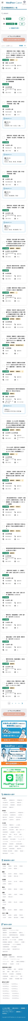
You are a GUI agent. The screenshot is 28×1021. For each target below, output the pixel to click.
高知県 (21, 909)
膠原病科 (5, 807)
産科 (10, 834)
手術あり (17, 942)
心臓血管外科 (12, 812)
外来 (4, 969)
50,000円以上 (14, 986)
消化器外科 (5, 815)
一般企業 (11, 964)
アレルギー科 (21, 839)
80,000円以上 (6, 991)
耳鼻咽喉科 (5, 832)
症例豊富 (21, 939)
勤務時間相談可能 (13, 935)
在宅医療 (5, 825)
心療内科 (10, 846)
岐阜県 (4, 889)
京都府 (9, 894)
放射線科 (11, 844)
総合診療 (11, 829)
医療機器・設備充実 (7, 942)
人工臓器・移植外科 (14, 827)
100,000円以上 (6, 993)
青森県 (9, 866)
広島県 (21, 902)
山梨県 (4, 884)
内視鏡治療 (5, 976)
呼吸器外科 (20, 812)
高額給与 (5, 930)
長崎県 (15, 915)
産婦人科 (5, 834)
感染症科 (19, 805)
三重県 (21, 889)
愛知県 (15, 889)
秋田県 (4, 868)
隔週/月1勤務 (15, 937)
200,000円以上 (15, 998)
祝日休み (5, 935)
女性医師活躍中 (6, 944)
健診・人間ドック (20, 829)
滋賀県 (4, 894)
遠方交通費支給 (13, 932)
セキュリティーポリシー (8, 1011)
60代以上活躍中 (6, 949)
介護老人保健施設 (20, 961)
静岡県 (9, 889)
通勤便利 (5, 932)
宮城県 (21, 866)
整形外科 (5, 817)
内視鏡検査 (18, 974)
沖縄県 (22, 917)
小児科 (18, 832)
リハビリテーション (15, 959)
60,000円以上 (6, 988)
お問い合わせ (15, 1008)
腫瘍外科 (5, 829)
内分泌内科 (5, 805)
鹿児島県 (16, 917)
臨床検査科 (5, 853)
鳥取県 (4, 902)
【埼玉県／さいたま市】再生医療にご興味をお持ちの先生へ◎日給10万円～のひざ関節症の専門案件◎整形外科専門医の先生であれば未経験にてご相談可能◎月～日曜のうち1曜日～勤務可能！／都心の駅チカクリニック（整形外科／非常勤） (15, 427)
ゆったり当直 (13, 939)
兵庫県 (21, 894)
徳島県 (4, 909)
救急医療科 (5, 839)
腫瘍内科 (11, 807)
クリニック (5, 959)
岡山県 (15, 902)
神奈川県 (16, 876)
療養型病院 (12, 957)
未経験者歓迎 (6, 946)
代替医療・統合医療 (7, 851)
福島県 (15, 868)
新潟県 (4, 881)
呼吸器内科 (19, 800)
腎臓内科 (11, 825)
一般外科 (5, 812)
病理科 (16, 851)
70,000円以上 (14, 988)
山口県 (4, 904)
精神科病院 (19, 957)
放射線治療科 (19, 844)
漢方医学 (5, 848)
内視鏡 (22, 942)
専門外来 (5, 974)
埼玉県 (21, 873)
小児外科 (20, 815)
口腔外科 (11, 819)
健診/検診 (5, 939)
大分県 (4, 917)
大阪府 (15, 894)
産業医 (16, 846)
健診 (12, 961)
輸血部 (21, 851)
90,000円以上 (14, 991)
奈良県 (4, 897)
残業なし (21, 932)
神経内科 (19, 802)
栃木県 (9, 873)
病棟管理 (9, 969)
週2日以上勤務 (6, 937)
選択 (22, 19)
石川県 (15, 881)
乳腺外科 (5, 819)
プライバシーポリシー (7, 1010)
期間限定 (22, 935)
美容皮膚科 (12, 848)
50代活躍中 (14, 946)
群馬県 (15, 873)
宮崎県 (9, 917)
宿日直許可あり (16, 949)
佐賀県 (9, 915)
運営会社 (18, 1011)
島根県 (9, 902)
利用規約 (23, 1008)
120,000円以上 (15, 993)
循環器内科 (12, 800)
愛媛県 (15, 909)
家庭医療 (12, 805)
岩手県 (15, 866)
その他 (12, 853)
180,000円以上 (6, 998)
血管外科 (18, 819)
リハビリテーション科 (15, 841)
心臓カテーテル (14, 976)
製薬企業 (5, 964)
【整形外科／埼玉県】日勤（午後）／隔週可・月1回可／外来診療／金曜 (15, 138)
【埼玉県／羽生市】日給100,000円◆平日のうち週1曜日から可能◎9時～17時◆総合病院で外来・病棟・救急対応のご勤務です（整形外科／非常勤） (15, 314)
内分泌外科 (18, 817)
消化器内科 (5, 802)
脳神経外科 (13, 815)
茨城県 (4, 873)
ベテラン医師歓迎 (16, 944)
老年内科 (5, 827)
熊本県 (21, 915)
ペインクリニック (18, 836)
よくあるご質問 (6, 1008)
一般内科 (5, 800)
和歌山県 (10, 897)
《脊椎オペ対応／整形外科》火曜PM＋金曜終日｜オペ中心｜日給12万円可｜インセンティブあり (15, 683)
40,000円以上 (6, 986)
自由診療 (5, 978)
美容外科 (19, 848)
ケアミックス (6, 961)
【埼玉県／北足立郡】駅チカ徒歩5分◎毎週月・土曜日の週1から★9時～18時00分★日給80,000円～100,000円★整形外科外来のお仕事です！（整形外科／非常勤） (15, 244)
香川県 (9, 909)
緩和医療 (5, 844)
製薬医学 (23, 846)
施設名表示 (5, 951)
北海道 (4, 866)
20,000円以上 (6, 984)
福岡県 (4, 915)
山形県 (9, 868)
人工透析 (18, 825)
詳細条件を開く (14, 28)
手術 (21, 976)
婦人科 (15, 834)
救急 (4, 971)
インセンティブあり (14, 930)
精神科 (4, 846)
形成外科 (11, 817)
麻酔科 (9, 836)
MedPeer (4, 1013)
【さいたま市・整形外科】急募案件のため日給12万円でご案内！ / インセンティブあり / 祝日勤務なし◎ (15, 449)
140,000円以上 (6, 995)
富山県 (9, 881)
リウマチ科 (5, 841)
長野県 (9, 884)
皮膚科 (4, 836)
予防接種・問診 (18, 978)
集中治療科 (13, 839)
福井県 (21, 881)
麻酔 (8, 971)
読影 (15, 969)
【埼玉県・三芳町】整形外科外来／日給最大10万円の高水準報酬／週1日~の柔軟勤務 (15, 79)
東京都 (9, 876)
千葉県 (4, 876)
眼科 (20, 834)
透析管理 (20, 969)
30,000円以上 (14, 984)
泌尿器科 (12, 832)
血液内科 (12, 802)
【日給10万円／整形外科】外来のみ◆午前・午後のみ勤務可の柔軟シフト (15, 526)
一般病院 (5, 957)
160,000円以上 (15, 995)
